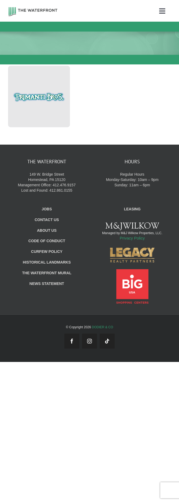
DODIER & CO (102, 327)
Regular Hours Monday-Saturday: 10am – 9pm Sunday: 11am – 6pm (132, 179)
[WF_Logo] (33, 8)
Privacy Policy (132, 238)
